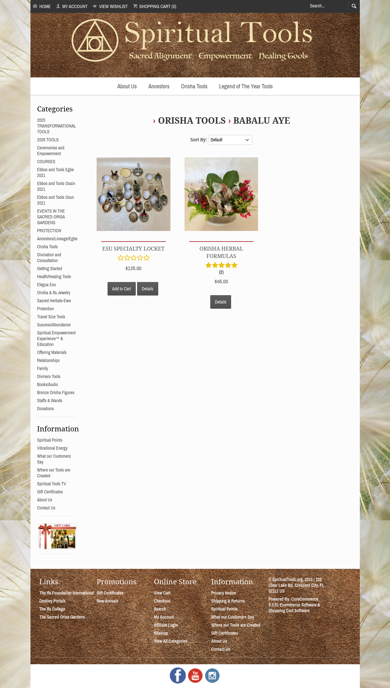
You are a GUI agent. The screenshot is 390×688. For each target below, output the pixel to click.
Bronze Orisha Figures (55, 392)
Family (42, 368)
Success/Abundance (54, 325)
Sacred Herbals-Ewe (54, 301)
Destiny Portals (52, 601)
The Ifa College (52, 609)
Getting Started (49, 268)
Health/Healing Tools (54, 276)
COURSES (46, 161)
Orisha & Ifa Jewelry (53, 292)
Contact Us (46, 508)
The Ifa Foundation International (66, 593)
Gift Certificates (50, 492)
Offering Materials (52, 352)
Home (42, 6)
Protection (45, 309)
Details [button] (147, 289)
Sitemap (161, 633)
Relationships (48, 360)
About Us (127, 86)
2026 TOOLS (48, 140)
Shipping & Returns (228, 601)
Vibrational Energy (52, 448)
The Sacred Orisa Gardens (62, 617)
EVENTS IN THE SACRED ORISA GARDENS (51, 216)
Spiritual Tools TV (51, 484)
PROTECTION (49, 231)
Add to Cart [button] (121, 289)
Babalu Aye (261, 120)
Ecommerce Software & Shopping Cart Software (294, 607)
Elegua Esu (46, 284)
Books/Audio (47, 384)
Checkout (162, 601)
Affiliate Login (166, 625)
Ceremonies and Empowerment (51, 150)
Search (160, 609)
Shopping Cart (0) (154, 6)
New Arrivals (107, 601)
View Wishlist (109, 6)
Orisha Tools (194, 86)
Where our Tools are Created (235, 625)
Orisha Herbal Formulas (221, 252)
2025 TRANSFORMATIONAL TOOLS (56, 126)
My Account (72, 6)
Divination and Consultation (49, 257)
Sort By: (199, 140)
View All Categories (170, 641)
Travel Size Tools (51, 317)
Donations (45, 408)
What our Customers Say (232, 617)
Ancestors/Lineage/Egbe (57, 239)
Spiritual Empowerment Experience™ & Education (56, 338)
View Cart (162, 593)
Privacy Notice (223, 593)
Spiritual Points (50, 440)
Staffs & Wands (50, 400)
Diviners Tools (49, 376)
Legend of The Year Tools (246, 86)
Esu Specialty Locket (133, 248)
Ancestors (158, 86)
